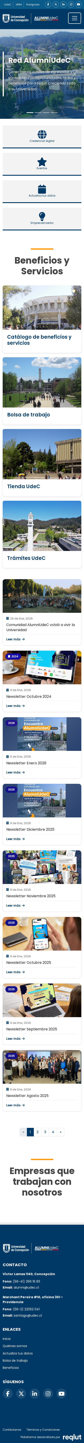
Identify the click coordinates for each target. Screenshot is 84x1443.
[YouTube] (78, 4)
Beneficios (11, 1367)
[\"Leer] (42, 596)
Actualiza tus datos (18, 1353)
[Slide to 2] (46, 112)
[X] (56, 4)
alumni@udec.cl (26, 1287)
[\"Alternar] (74, 18)
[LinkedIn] (63, 4)
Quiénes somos (15, 1346)
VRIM (19, 4)
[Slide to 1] (38, 112)
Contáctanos (12, 1430)
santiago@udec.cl (28, 1315)
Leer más (15, 639)
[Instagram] (71, 4)
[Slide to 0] (30, 112)
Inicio (7, 1339)
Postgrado (32, 4)
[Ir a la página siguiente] (60, 1132)
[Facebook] (48, 4)
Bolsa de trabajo (15, 1360)
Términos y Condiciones (43, 1430)
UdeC (7, 4)
